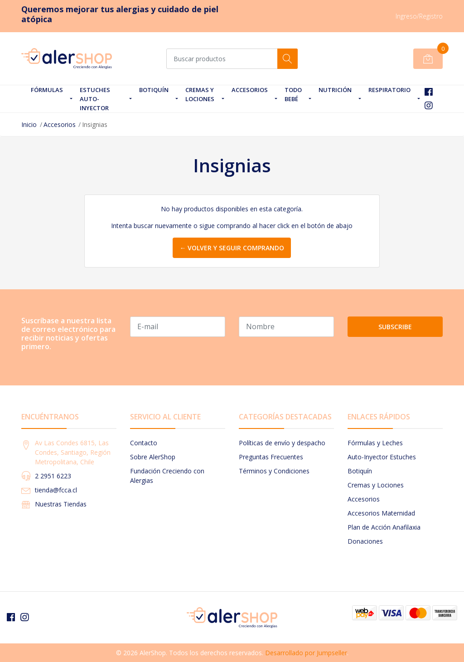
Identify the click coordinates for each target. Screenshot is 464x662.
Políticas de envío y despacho (282, 442)
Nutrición (335, 90)
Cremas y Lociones (199, 94)
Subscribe (395, 326)
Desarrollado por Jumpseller (306, 652)
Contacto (143, 442)
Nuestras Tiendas (61, 504)
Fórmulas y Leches (375, 442)
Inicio (29, 124)
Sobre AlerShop (152, 457)
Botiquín (154, 90)
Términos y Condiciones (274, 471)
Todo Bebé (293, 94)
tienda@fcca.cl (56, 490)
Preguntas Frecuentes (271, 457)
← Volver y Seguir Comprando (231, 247)
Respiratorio (389, 90)
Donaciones (365, 541)
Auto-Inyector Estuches (382, 457)
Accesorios (250, 90)
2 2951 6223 (53, 476)
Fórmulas (47, 90)
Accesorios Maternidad (381, 513)
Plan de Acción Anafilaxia (384, 527)
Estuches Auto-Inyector (95, 99)
